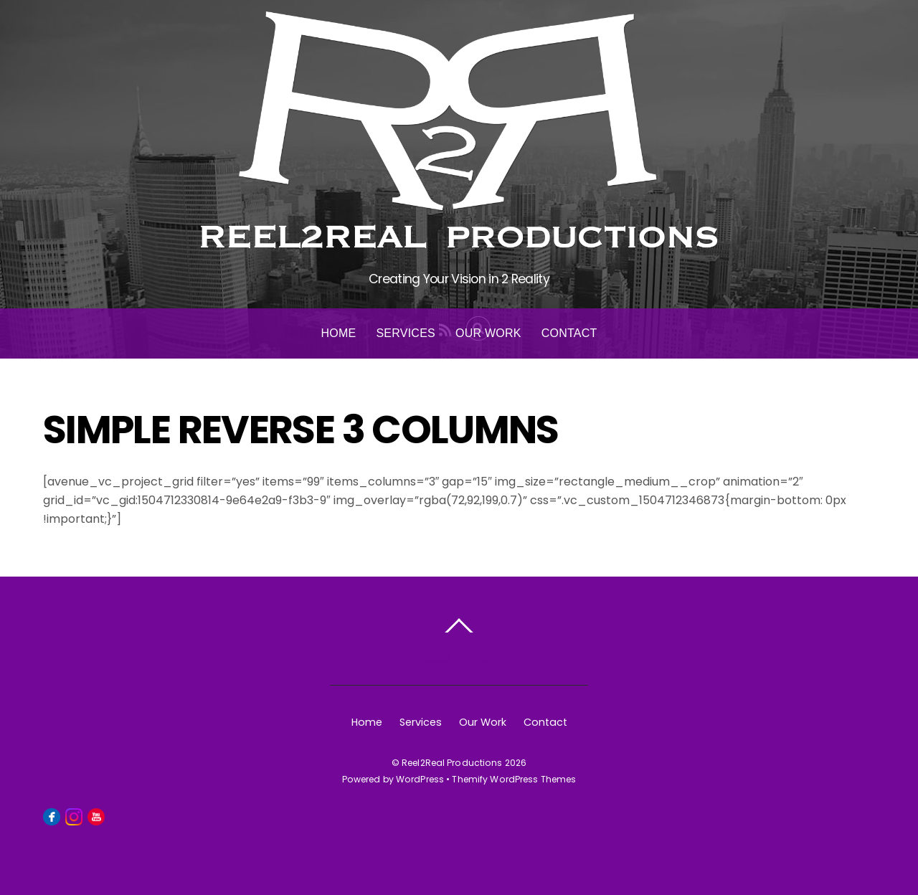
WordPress (420, 779)
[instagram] (73, 815)
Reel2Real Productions (452, 763)
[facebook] (51, 815)
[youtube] (96, 815)
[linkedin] (118, 815)
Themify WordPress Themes (514, 779)
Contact (569, 333)
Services (405, 333)
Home (338, 333)
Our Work (488, 333)
